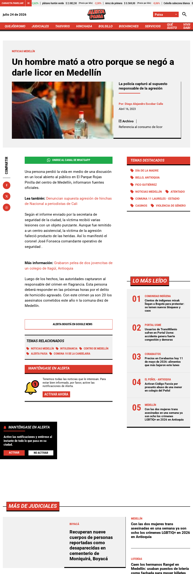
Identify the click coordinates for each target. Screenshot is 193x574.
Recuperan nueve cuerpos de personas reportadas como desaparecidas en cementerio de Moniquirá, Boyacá (91, 545)
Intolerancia (67, 348)
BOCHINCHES (129, 26)
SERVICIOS (153, 26)
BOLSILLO (106, 26)
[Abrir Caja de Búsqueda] (184, 14)
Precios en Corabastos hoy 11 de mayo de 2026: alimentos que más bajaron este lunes (164, 362)
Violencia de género (171, 205)
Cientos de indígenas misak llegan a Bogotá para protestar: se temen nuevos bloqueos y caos (164, 306)
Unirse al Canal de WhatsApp (68, 160)
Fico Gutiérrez (146, 184)
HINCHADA (84, 26)
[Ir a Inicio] (96, 14)
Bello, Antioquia (147, 177)
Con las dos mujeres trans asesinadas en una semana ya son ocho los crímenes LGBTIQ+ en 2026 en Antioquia (164, 414)
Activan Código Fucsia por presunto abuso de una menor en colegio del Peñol (163, 387)
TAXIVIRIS (62, 26)
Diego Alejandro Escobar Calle (144, 104)
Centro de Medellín (94, 348)
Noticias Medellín (40, 348)
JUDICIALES (40, 26)
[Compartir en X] (6, 196)
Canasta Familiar (12, 3)
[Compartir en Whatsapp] (6, 207)
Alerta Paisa (36, 353)
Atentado (178, 191)
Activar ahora (56, 394)
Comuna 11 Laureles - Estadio (157, 198)
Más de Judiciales (33, 506)
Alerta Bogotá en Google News (68, 324)
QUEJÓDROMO (15, 26)
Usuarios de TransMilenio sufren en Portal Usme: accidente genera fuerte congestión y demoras (161, 334)
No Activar (41, 452)
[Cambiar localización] (166, 14)
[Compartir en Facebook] (6, 185)
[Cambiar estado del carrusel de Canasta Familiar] (28, 3)
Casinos (141, 205)
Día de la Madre (147, 170)
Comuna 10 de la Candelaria (69, 353)
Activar (14, 452)
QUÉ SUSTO (172, 26)
